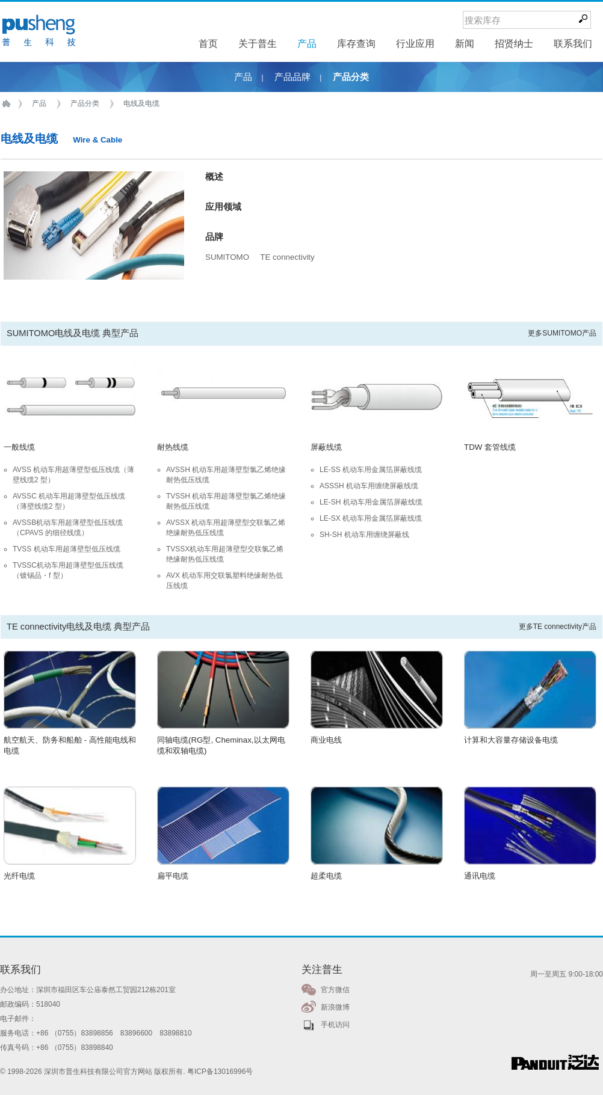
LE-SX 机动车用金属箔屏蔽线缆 (371, 518)
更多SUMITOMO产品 (562, 333)
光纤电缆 (19, 875)
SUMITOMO (227, 257)
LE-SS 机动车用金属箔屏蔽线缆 (371, 469)
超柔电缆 (326, 875)
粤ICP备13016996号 (220, 1071)
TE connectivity (287, 257)
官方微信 (335, 990)
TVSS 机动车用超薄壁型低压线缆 (66, 549)
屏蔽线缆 (326, 447)
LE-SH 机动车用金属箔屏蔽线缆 (371, 502)
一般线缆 (19, 447)
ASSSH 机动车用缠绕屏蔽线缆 (369, 486)
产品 (243, 77)
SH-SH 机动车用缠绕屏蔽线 (364, 534)
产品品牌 (292, 77)
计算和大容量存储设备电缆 (511, 739)
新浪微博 (335, 1007)
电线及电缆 (141, 103)
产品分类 (351, 77)
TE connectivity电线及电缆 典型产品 (78, 626)
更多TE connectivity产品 (557, 626)
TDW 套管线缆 (490, 447)
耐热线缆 (172, 447)
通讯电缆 (479, 875)
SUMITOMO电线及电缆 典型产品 (72, 333)
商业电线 (326, 739)
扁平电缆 (172, 875)
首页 (8, 103)
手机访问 (335, 1024)
